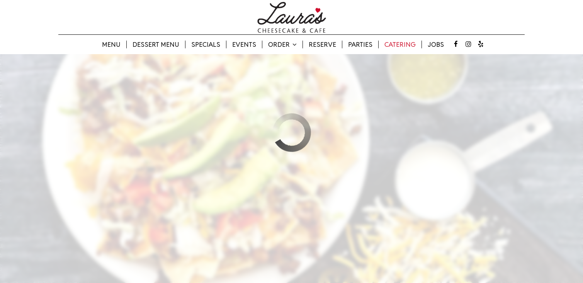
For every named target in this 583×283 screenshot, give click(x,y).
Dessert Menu (156, 44)
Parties (360, 44)
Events (244, 44)
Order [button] (282, 44)
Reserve (322, 44)
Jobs (436, 44)
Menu (111, 44)
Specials (205, 44)
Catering (400, 44)
